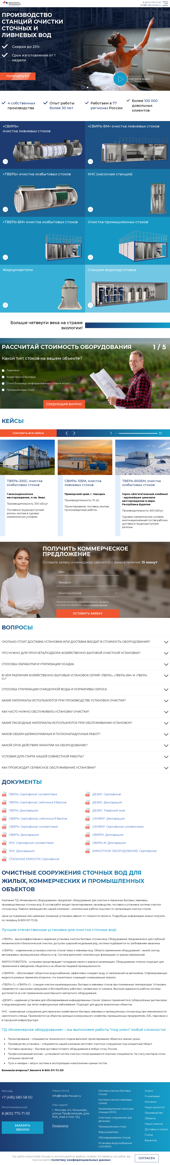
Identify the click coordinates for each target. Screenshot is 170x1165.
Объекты (150, 1118)
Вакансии (151, 1140)
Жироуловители (108, 1132)
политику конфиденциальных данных (81, 1160)
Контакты (150, 1101)
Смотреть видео (137, 79)
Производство (154, 1112)
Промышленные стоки (18, 390)
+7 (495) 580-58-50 (17, 1097)
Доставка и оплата (156, 1129)
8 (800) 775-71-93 (152, 2)
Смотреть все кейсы (28, 433)
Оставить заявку (87, 613)
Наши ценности (154, 1107)
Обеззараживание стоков (114, 1137)
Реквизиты (60, 1125)
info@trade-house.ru (150, 5)
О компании (152, 1096)
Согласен (146, 1158)
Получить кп (17, 76)
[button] (82, 87)
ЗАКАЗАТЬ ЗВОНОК (22, 1127)
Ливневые (10, 370)
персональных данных (95, 605)
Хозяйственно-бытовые (19, 377)
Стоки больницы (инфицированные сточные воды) (35, 383)
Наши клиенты (154, 1123)
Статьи (149, 1134)
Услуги (149, 1090)
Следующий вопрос (64, 404)
